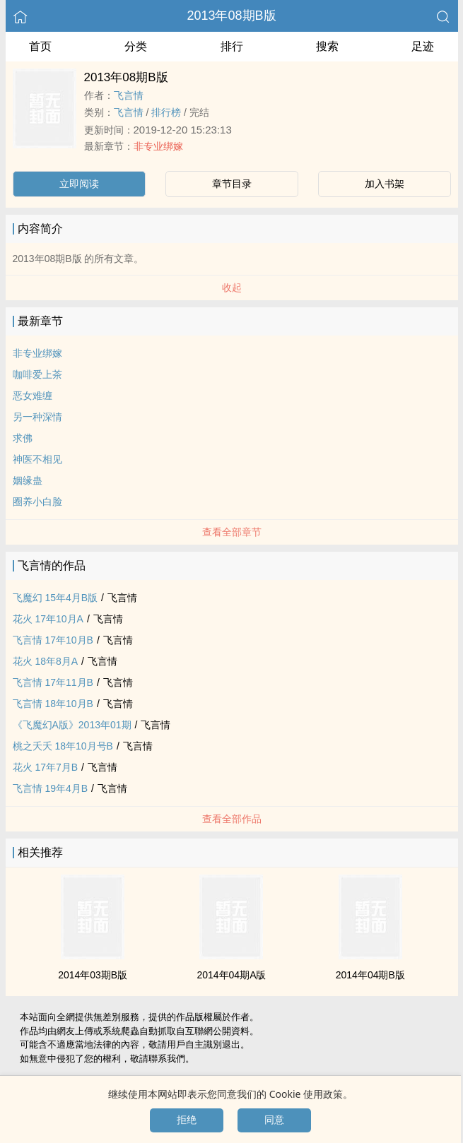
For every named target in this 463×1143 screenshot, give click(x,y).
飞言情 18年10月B (53, 703)
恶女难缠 (32, 395)
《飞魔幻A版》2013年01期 (72, 724)
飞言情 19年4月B (50, 788)
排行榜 (166, 112)
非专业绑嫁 (158, 146)
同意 (274, 1119)
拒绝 (187, 1119)
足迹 (422, 46)
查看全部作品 (232, 818)
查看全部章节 (232, 532)
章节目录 (232, 183)
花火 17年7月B (45, 767)
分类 (135, 46)
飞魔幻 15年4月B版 (55, 597)
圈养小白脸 (37, 501)
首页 (40, 46)
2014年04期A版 (231, 975)
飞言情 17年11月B (53, 682)
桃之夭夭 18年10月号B (63, 746)
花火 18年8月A (45, 661)
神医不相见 (37, 459)
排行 (232, 46)
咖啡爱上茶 (37, 374)
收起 (232, 287)
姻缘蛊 (27, 480)
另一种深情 (37, 416)
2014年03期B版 (92, 975)
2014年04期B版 (370, 975)
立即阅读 (79, 183)
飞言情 (128, 95)
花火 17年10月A (48, 618)
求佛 (23, 438)
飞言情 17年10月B (53, 640)
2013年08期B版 (231, 15)
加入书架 (384, 183)
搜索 (327, 46)
